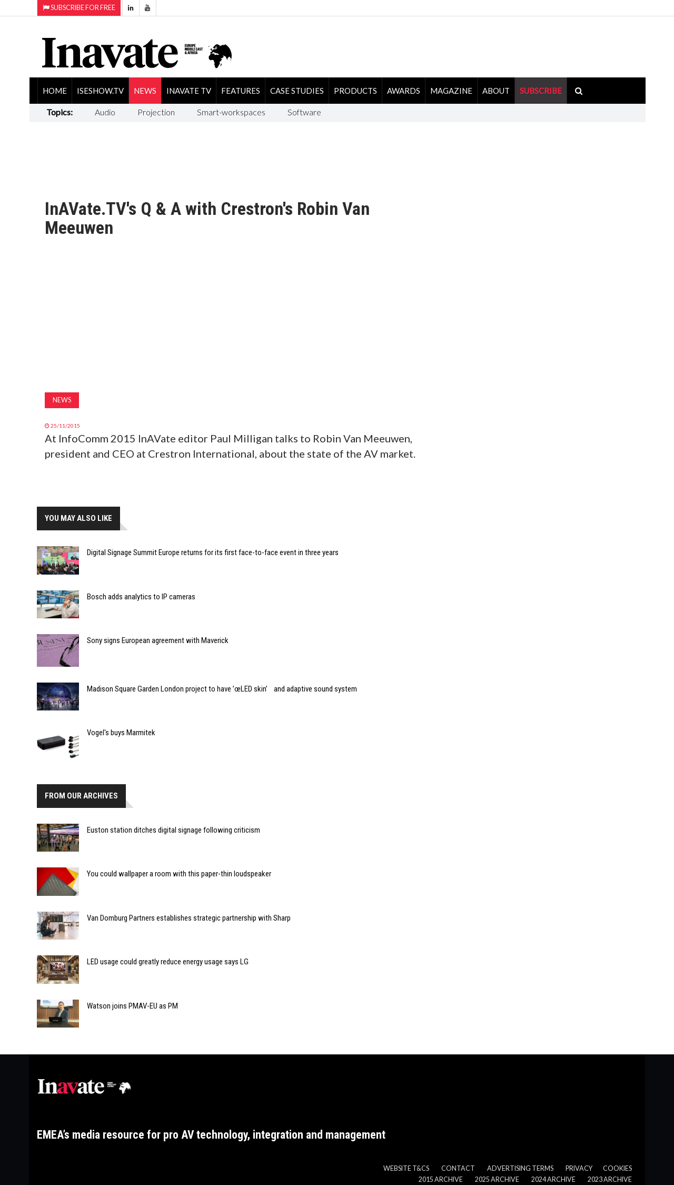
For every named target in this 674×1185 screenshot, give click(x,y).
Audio (105, 112)
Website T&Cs (406, 1168)
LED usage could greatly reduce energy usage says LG (168, 961)
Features (240, 90)
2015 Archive (441, 1179)
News (145, 90)
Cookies (617, 1168)
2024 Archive (553, 1179)
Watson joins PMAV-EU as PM (132, 1006)
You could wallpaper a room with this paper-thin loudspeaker (179, 873)
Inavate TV (188, 90)
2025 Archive (497, 1179)
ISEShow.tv (100, 90)
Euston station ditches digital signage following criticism (173, 830)
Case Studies (297, 90)
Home (55, 90)
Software (304, 112)
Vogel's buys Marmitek (121, 732)
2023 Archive (610, 1179)
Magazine (451, 90)
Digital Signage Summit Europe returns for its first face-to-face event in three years (213, 552)
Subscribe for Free (79, 8)
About (496, 90)
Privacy (579, 1168)
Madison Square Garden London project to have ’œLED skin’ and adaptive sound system (222, 689)
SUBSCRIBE (541, 90)
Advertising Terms (520, 1168)
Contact (458, 1168)
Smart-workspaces (231, 112)
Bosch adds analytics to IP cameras (141, 596)
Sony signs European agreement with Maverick (158, 640)
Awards (403, 90)
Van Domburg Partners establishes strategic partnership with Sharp (189, 918)
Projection (156, 112)
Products (355, 90)
